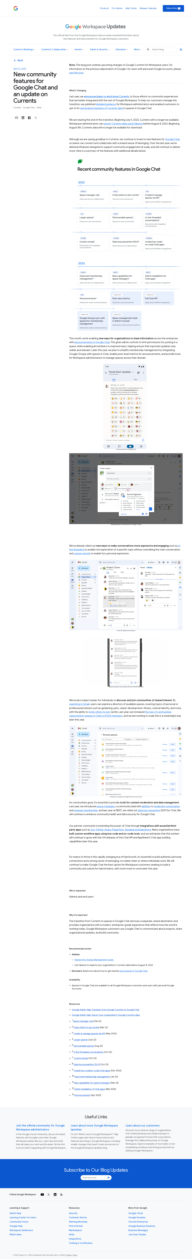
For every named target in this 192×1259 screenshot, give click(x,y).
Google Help (16, 1226)
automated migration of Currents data (101, 108)
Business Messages (138, 1230)
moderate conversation (167, 806)
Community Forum (19, 1222)
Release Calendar (148, 8)
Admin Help (15, 1213)
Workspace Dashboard (21, 1230)
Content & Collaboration (54, 49)
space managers (106, 806)
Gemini (79, 49)
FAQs (71, 1234)
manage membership (86, 810)
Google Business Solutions (141, 1226)
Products (104, 8)
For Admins (117, 8)
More (137, 49)
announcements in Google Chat (92, 342)
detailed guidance (106, 104)
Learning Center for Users (23, 1217)
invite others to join (99, 712)
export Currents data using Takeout (123, 123)
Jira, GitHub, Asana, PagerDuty (107, 829)
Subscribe (173, 8)
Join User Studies (137, 1234)
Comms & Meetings (24, 49)
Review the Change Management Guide (94, 960)
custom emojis (82, 553)
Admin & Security (99, 49)
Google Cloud (135, 1213)
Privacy (69, 1255)
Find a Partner (76, 1226)
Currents (17, 107)
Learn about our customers (142, 1125)
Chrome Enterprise (138, 1222)
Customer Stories (78, 1217)
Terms (75, 1255)
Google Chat (29, 107)
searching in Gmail (79, 704)
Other (38, 107)
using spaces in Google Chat (133, 971)
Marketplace (75, 1230)
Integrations (75, 1239)
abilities (146, 806)
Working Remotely (78, 1222)
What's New (15, 1234)
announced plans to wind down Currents (106, 96)
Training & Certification (80, 1243)
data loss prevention (149, 810)
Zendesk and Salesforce (138, 829)
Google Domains (136, 1217)
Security (73, 1213)
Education (122, 49)
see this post (76, 72)
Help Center (131, 8)
